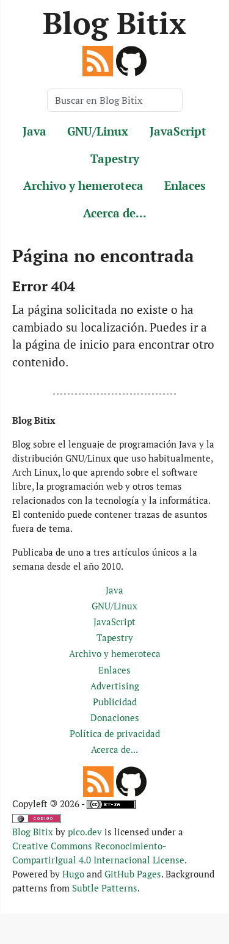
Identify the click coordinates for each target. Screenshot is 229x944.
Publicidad (115, 701)
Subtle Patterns (104, 888)
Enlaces (185, 185)
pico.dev (85, 832)
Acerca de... (115, 212)
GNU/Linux (97, 131)
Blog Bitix (114, 22)
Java (34, 131)
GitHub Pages (132, 874)
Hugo (73, 874)
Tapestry (114, 158)
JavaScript (178, 131)
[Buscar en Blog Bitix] (115, 100)
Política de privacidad (115, 733)
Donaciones (114, 717)
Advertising (114, 686)
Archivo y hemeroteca (83, 185)
